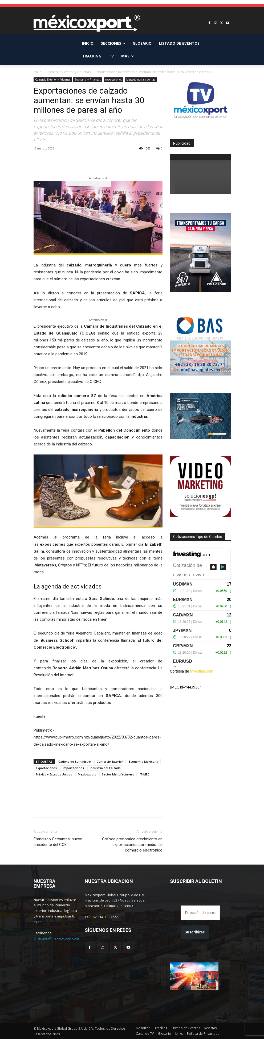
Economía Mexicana (143, 761)
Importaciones (73, 768)
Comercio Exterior (110, 761)
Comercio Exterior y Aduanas (69, 72)
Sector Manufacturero (118, 774)
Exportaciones (46, 768)
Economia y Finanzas (88, 79)
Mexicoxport (87, 774)
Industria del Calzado (105, 768)
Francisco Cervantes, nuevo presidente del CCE (58, 842)
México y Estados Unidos (54, 774)
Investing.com (201, 671)
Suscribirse (195, 932)
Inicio (38, 72)
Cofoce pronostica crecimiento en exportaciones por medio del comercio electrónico (132, 845)
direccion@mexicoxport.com (56, 938)
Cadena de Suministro (74, 761)
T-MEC (144, 774)
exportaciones (113, 79)
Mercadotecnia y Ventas (140, 79)
